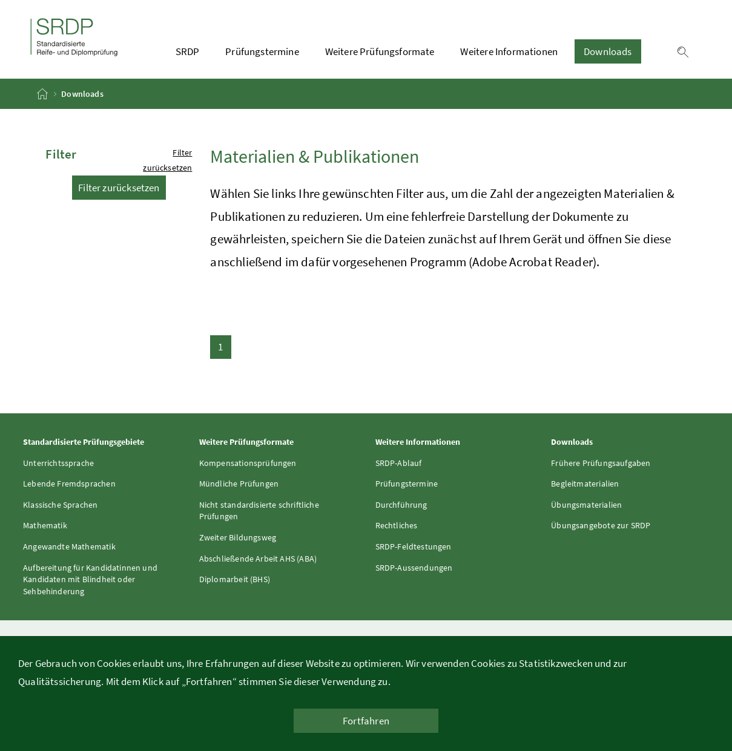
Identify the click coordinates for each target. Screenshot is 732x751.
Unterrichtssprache (58, 462)
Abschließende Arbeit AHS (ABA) (258, 558)
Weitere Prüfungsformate (380, 51)
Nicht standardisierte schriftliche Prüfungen (259, 510)
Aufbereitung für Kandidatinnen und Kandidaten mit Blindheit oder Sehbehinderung (90, 579)
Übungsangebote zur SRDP (600, 525)
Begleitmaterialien (585, 483)
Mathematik (45, 525)
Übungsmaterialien (586, 504)
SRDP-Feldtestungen (413, 546)
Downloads (608, 51)
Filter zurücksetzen (118, 187)
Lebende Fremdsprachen (69, 483)
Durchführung (401, 504)
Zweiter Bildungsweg (237, 537)
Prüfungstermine (262, 51)
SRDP (188, 51)
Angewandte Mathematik (69, 546)
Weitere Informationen (509, 51)
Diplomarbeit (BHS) (234, 579)
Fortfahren (366, 720)
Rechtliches (396, 525)
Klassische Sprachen (60, 504)
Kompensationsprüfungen (248, 462)
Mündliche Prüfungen (239, 483)
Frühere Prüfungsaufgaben (600, 462)
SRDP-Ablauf (398, 462)
